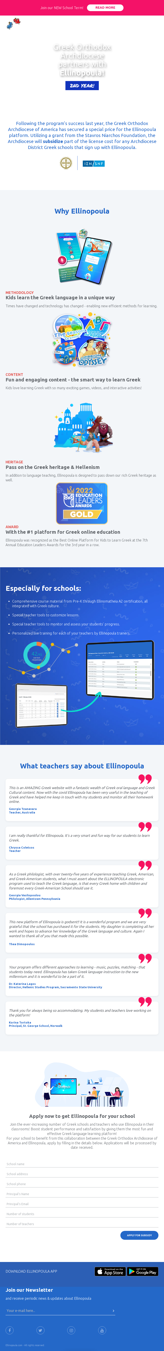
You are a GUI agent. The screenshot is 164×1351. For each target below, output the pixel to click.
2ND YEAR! (82, 85)
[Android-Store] (142, 1271)
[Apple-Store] (110, 1271)
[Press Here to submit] (113, 1311)
